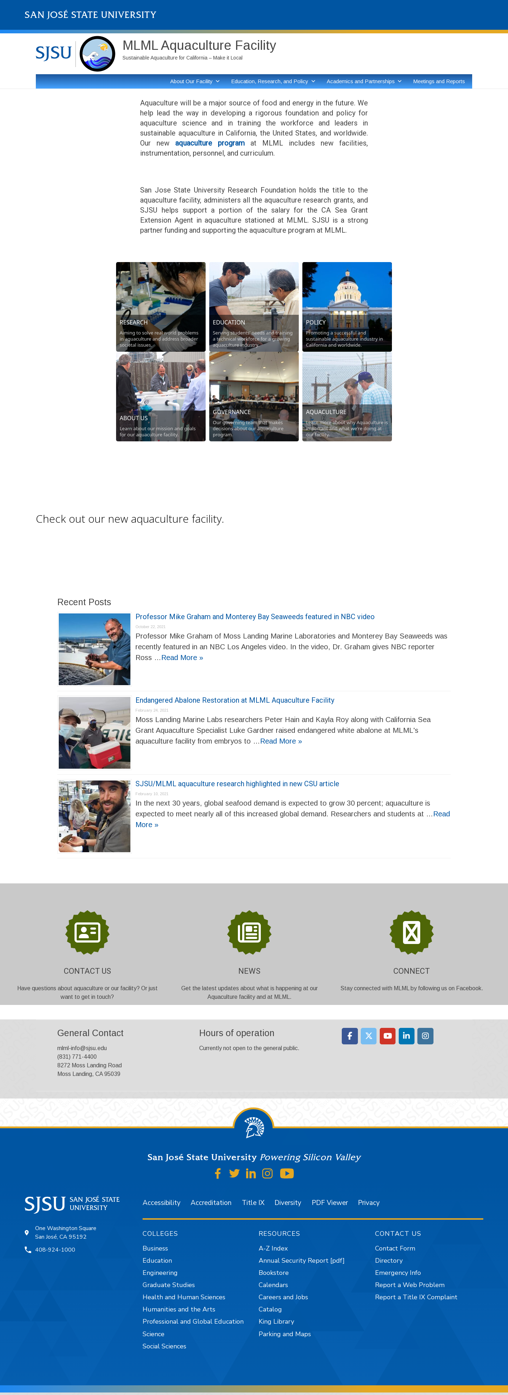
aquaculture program (210, 143)
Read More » (182, 657)
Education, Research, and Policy (269, 81)
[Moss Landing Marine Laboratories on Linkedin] (407, 1036)
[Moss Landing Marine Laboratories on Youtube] (388, 1036)
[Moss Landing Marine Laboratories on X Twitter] (369, 1036)
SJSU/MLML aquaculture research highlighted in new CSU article (237, 783)
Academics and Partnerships (361, 81)
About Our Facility (191, 81)
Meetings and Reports (439, 81)
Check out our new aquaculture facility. (130, 518)
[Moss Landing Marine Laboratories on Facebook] (350, 1036)
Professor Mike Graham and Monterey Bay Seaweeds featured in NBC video (255, 616)
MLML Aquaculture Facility (199, 45)
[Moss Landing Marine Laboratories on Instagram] (425, 1036)
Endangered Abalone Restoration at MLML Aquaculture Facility (234, 700)
